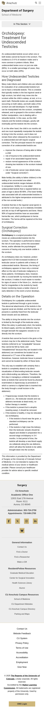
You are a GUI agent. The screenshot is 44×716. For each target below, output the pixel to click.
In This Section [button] (21, 24)
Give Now (22, 667)
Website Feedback (22, 633)
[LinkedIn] (35, 525)
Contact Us (22, 547)
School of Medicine (11, 14)
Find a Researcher (22, 557)
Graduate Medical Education (22, 573)
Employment (22, 662)
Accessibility (22, 652)
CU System (22, 638)
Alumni (22, 588)
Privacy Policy (22, 643)
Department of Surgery (18, 10)
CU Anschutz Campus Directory (22, 609)
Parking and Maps (22, 614)
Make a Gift (22, 562)
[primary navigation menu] (40, 3)
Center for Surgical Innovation (22, 578)
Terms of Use (22, 648)
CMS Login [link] (22, 704)
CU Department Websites (22, 604)
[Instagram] (26, 525)
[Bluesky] (22, 534)
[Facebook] (9, 525)
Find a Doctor (22, 552)
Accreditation (22, 657)
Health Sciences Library (22, 583)
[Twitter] (17, 525)
